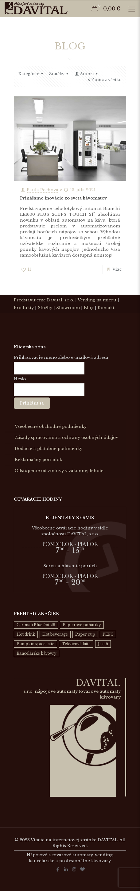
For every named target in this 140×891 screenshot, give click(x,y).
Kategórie (31, 73)
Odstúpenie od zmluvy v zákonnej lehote (59, 470)
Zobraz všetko (104, 79)
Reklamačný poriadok (38, 459)
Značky (59, 73)
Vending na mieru (97, 300)
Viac (117, 269)
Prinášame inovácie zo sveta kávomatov (63, 198)
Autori (86, 73)
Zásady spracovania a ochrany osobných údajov (66, 437)
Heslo (20, 379)
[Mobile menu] (131, 9)
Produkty (24, 307)
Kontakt (106, 307)
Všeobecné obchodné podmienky (51, 426)
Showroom (68, 307)
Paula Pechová (42, 189)
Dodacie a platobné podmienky (48, 448)
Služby (45, 307)
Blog (89, 307)
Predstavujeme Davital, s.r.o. (44, 300)
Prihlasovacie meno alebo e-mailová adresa (61, 357)
